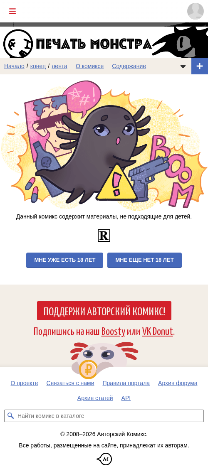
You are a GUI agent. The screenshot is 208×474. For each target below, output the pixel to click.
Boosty (113, 330)
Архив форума (177, 383)
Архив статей (95, 398)
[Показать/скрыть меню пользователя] (195, 11)
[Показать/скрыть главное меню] (12, 11)
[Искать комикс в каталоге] (10, 416)
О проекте (24, 383)
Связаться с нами (70, 383)
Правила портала (126, 383)
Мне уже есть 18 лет (64, 260)
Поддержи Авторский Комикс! (104, 311)
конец (38, 66)
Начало (14, 66)
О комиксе (90, 66)
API (126, 398)
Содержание (129, 66)
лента (59, 66)
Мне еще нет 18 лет (144, 260)
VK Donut (157, 330)
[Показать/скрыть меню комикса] (183, 66)
